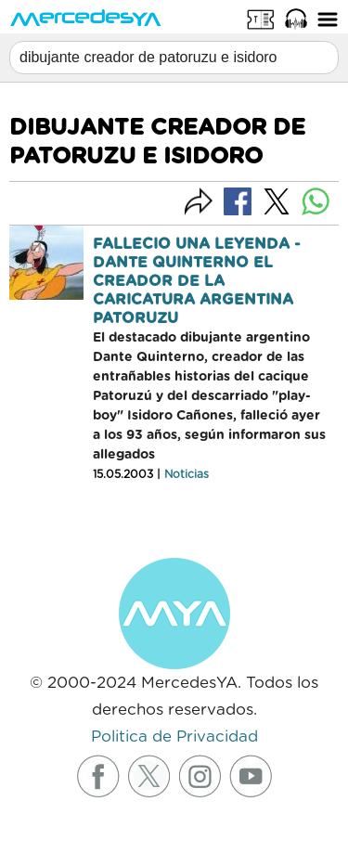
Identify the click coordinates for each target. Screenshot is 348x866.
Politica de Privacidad (174, 736)
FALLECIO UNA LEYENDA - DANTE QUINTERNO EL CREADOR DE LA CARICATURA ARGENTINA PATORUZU (197, 281)
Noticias (186, 474)
